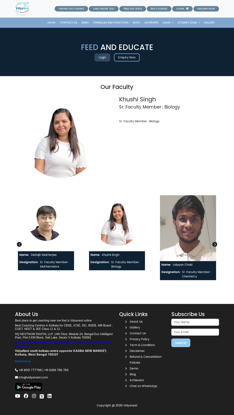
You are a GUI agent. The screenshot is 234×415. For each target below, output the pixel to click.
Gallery (135, 327)
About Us (136, 321)
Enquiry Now (126, 57)
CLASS (167, 22)
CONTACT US (68, 22)
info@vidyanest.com (31, 377)
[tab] (46, 233)
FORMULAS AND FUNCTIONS (111, 22)
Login (102, 57)
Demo (134, 368)
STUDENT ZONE (187, 22)
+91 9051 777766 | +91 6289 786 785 (42, 370)
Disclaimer (137, 351)
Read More (23, 361)
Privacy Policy (139, 339)
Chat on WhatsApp (143, 386)
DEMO (85, 22)
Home (51, 22)
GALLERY (209, 22)
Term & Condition (142, 345)
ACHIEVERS (151, 22)
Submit (181, 343)
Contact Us (138, 333)
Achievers (137, 380)
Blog (133, 374)
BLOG (136, 22)
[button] (19, 244)
